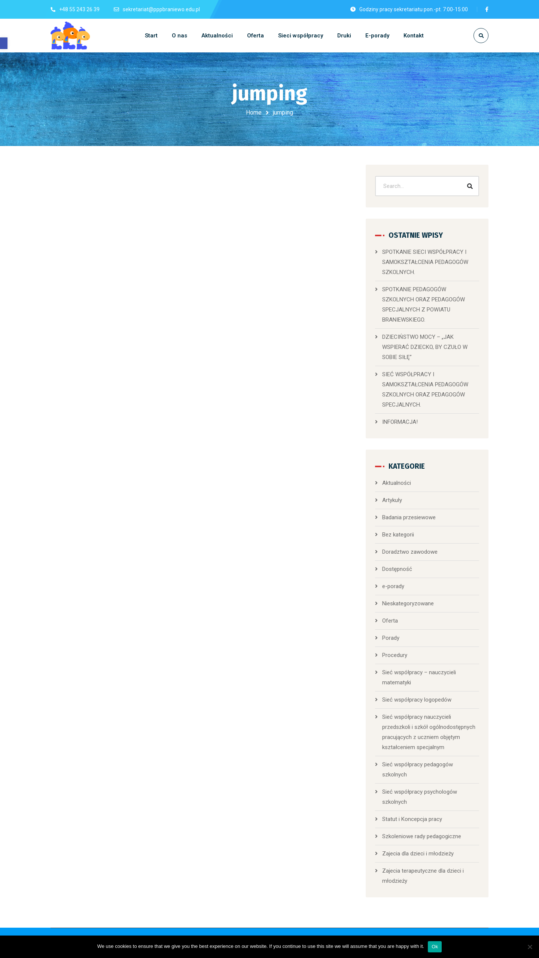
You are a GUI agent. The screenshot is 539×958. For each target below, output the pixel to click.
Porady (390, 638)
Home (254, 112)
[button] (3, 43)
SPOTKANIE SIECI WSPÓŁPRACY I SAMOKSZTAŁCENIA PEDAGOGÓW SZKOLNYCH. (425, 262)
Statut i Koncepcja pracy (412, 819)
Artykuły (392, 500)
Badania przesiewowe (409, 517)
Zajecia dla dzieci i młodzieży (418, 853)
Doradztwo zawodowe (410, 551)
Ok (435, 946)
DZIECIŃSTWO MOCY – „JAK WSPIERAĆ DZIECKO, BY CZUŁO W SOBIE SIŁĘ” (425, 347)
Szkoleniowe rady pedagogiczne (421, 836)
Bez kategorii (398, 534)
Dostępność (397, 569)
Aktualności (396, 483)
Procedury (394, 655)
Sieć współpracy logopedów (416, 699)
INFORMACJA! (400, 422)
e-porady (393, 586)
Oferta (390, 620)
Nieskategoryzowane (408, 603)
